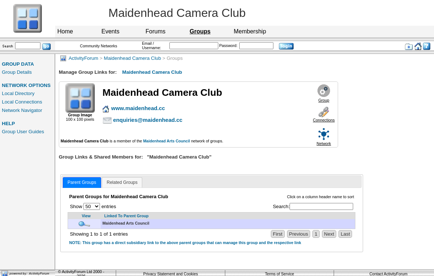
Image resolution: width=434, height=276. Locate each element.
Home (65, 31)
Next (329, 234)
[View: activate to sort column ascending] (84, 216)
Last (345, 234)
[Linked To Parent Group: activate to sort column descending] (228, 216)
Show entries (93, 206)
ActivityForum (79, 58)
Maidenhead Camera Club (132, 58)
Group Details (17, 72)
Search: (313, 206)
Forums (155, 31)
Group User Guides (23, 131)
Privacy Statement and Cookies (170, 274)
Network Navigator (22, 110)
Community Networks (98, 46)
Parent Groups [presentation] (82, 182)
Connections (323, 120)
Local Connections (22, 102)
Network (324, 143)
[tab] (82, 182)
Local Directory (18, 93)
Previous (298, 234)
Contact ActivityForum (388, 274)
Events (110, 31)
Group (323, 100)
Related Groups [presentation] (122, 182)
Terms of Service (279, 274)
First (278, 234)
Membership (250, 31)
